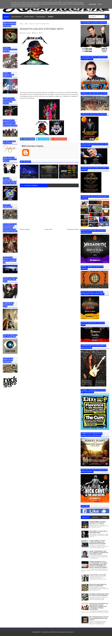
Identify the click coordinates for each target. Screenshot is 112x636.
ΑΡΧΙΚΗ (6, 17)
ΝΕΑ (42, 32)
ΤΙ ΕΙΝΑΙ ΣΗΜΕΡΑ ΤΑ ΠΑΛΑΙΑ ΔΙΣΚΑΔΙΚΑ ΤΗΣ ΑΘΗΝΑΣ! (97, 522)
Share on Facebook (27, 139)
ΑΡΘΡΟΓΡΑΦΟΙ (29, 17)
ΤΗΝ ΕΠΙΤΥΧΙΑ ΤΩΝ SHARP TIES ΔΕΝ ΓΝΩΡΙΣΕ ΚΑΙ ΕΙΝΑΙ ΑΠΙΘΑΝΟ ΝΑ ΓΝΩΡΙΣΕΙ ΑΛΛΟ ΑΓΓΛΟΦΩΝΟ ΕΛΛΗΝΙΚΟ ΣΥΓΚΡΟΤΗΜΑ (98, 606)
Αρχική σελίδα (48, 229)
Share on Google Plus (58, 139)
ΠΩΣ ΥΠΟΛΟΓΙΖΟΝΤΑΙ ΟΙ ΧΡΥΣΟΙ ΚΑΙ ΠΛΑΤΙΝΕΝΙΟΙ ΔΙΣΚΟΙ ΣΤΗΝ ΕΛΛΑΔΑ (98, 618)
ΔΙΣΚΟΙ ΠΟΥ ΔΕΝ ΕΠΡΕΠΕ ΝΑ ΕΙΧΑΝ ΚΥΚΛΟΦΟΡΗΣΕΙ (97, 585)
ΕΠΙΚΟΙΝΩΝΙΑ (40, 17)
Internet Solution (78, 632)
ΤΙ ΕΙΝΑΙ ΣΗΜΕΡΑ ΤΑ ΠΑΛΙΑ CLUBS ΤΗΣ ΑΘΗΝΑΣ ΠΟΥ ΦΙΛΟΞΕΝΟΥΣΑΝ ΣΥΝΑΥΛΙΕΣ (97, 542)
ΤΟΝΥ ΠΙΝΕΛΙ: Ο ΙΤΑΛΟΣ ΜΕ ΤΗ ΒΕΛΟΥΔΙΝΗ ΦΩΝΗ (98, 531)
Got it (100, 4)
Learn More (92, 4)
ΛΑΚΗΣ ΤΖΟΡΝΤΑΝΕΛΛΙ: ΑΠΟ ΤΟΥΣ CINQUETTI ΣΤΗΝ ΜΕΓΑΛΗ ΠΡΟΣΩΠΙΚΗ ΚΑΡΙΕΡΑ (98, 552)
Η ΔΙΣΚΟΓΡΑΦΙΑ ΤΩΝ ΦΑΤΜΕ (97, 575)
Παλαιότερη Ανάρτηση (73, 229)
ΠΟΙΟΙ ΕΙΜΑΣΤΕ (16, 17)
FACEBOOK (50, 17)
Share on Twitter (42, 139)
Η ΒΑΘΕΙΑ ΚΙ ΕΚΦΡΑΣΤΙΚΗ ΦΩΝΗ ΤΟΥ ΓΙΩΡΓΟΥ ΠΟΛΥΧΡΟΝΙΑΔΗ (99, 594)
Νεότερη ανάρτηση (25, 229)
